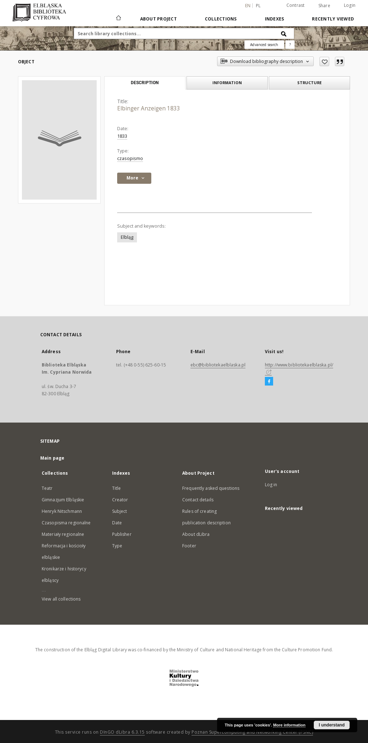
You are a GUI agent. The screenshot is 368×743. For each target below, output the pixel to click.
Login (349, 5)
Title (116, 488)
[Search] (283, 33)
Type (117, 546)
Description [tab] (144, 82)
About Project (158, 19)
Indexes (274, 19)
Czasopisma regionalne (66, 523)
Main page (52, 458)
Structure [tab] (309, 82)
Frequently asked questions (210, 488)
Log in (271, 485)
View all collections (61, 599)
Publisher (122, 534)
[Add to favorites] (324, 61)
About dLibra (196, 534)
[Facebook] (269, 381)
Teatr (47, 488)
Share (324, 6)
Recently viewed (333, 19)
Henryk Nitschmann (62, 511)
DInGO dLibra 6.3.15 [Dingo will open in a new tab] (122, 732)
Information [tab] (227, 82)
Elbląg (127, 237)
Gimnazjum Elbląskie (63, 500)
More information (289, 725)
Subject (119, 511)
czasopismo (130, 158)
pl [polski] (258, 5)
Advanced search (264, 44)
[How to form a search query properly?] (290, 44)
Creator (120, 500)
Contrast (295, 5)
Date (117, 523)
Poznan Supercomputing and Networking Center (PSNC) (252, 732)
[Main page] (118, 19)
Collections (221, 19)
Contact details (197, 500)
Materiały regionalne (63, 534)
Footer (189, 546)
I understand (332, 725)
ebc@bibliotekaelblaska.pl (217, 365)
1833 (122, 136)
